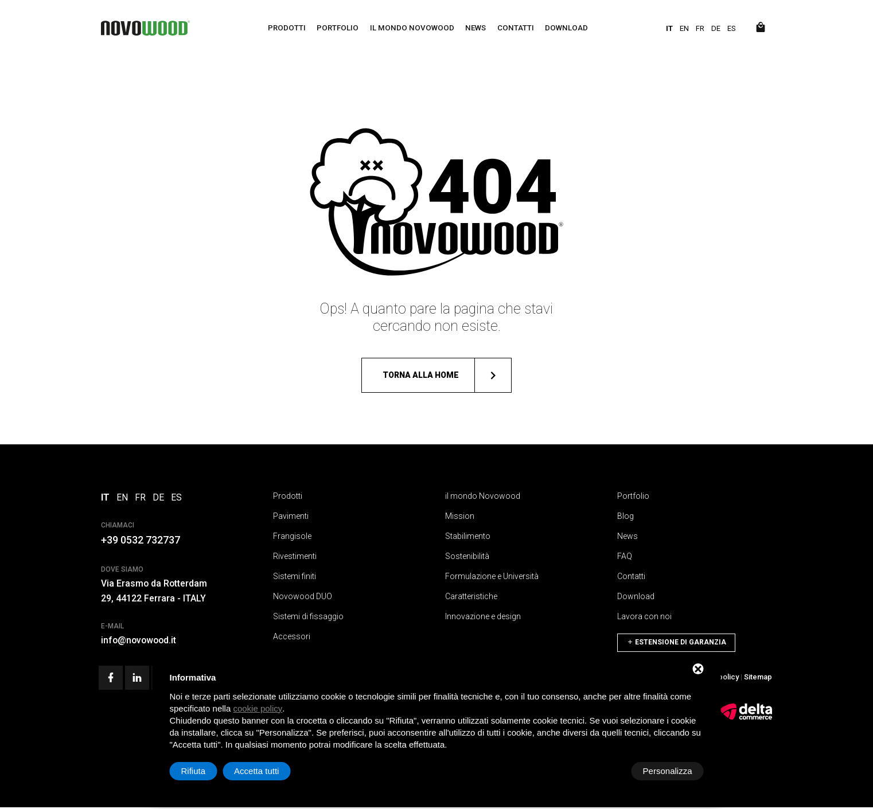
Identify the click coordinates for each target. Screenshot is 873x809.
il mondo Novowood (411, 28)
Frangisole (292, 538)
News (476, 28)
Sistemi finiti (294, 579)
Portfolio (336, 28)
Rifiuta (606, 771)
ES (731, 28)
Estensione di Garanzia (676, 642)
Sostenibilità (467, 558)
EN (684, 28)
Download (568, 28)
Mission (459, 518)
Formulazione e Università (492, 579)
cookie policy (257, 708)
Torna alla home (449, 376)
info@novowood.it (140, 643)
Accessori (291, 639)
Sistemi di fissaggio (308, 619)
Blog (625, 518)
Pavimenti (291, 518)
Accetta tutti (669, 771)
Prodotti (285, 28)
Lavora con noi (644, 619)
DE (715, 28)
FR (700, 28)
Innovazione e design (483, 619)
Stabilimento (467, 538)
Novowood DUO (302, 599)
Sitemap (758, 678)
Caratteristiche (471, 599)
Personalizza (206, 771)
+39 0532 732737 (140, 543)
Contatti (517, 28)
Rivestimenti (295, 558)
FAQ (624, 558)
